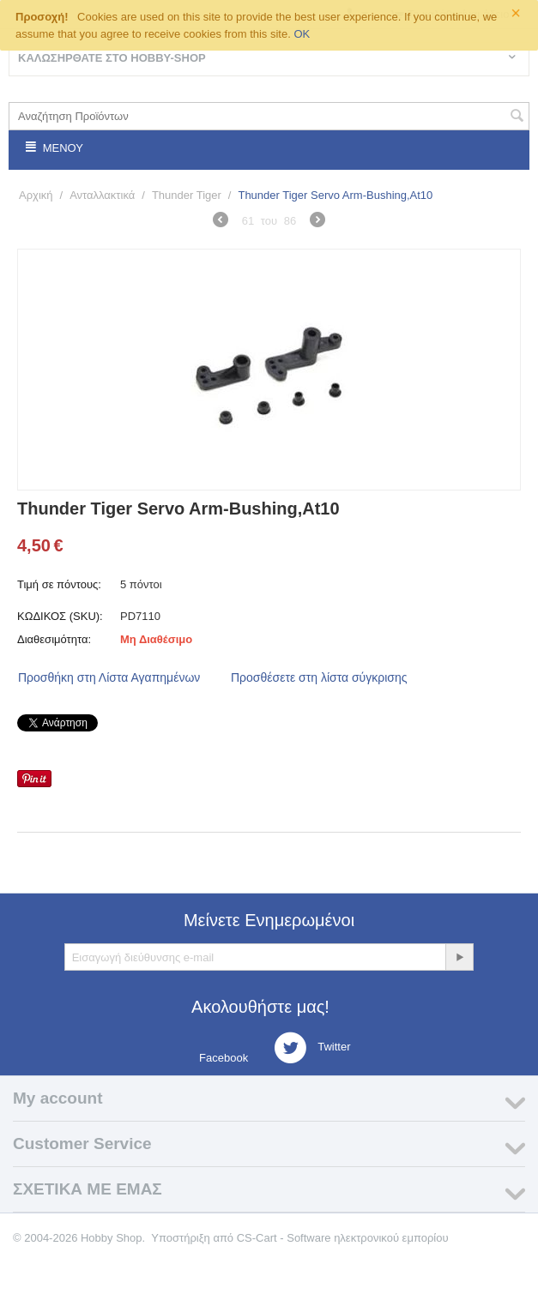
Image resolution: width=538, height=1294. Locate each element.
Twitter (312, 1048)
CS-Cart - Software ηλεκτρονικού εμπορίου (343, 1237)
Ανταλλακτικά (102, 195)
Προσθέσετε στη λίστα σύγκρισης (319, 677)
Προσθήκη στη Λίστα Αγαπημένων (109, 677)
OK (301, 33)
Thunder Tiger (186, 195)
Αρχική (36, 195)
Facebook (222, 1057)
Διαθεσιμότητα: (54, 639)
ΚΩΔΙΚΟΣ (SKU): (60, 616)
